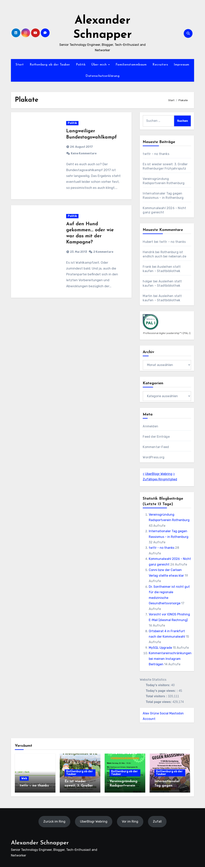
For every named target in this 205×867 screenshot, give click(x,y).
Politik (81, 64)
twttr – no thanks (156, 154)
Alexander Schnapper (40, 843)
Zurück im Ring (54, 821)
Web (24, 778)
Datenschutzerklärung (102, 76)
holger (147, 281)
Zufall (157, 821)
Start (20, 64)
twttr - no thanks (161, 548)
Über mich (99, 64)
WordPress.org (153, 457)
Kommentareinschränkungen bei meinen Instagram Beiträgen (170, 658)
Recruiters (160, 64)
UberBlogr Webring (158, 474)
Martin (147, 296)
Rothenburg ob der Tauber (50, 64)
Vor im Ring (130, 821)
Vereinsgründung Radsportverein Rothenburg (123, 786)
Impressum (181, 64)
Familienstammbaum (131, 64)
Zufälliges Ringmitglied (160, 479)
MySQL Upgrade (160, 648)
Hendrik (148, 252)
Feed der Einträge (156, 436)
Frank (147, 267)
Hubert (148, 242)
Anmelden (150, 426)
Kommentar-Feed (156, 447)
